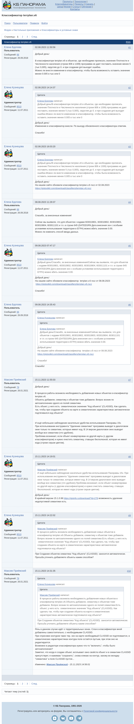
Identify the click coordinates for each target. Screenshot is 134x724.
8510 (19, 106)
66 (18, 54)
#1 (129, 47)
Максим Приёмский (15, 379)
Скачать (89, 4)
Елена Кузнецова (14, 87)
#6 (129, 304)
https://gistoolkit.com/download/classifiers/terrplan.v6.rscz (63, 188)
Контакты (75, 9)
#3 (129, 146)
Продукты (68, 1)
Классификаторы (64, 4)
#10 (129, 571)
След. (34, 36)
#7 (129, 380)
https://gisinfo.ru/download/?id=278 (81, 498)
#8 (129, 456)
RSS (128, 42)
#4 (129, 202)
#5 (129, 245)
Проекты (79, 4)
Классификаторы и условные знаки (60, 30)
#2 (129, 87)
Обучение (86, 6)
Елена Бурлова (12, 47)
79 (18, 387)
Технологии (80, 1)
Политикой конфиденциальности (100, 711)
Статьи (76, 6)
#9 (129, 515)
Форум (67, 6)
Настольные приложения (26, 30)
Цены (60, 6)
